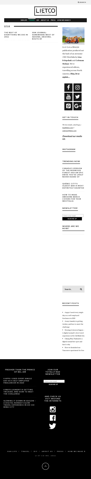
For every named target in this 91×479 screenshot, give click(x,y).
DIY (38, 20)
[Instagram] (77, 87)
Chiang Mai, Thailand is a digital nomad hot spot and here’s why (72, 342)
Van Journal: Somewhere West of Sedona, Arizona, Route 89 (43, 36)
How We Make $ (63, 20)
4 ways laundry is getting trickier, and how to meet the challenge (72, 324)
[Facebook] (68, 87)
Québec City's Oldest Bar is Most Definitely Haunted (73, 186)
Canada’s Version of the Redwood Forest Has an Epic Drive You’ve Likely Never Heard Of (72, 172)
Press (53, 20)
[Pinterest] (68, 106)
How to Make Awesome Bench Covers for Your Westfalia (71, 198)
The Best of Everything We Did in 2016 (16, 35)
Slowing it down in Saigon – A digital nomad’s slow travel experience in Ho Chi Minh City (73, 333)
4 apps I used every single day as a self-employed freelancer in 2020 (72, 315)
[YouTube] (68, 97)
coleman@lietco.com (69, 131)
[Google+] (77, 106)
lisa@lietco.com (67, 128)
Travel (32, 20)
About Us (45, 20)
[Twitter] (77, 97)
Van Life (24, 20)
